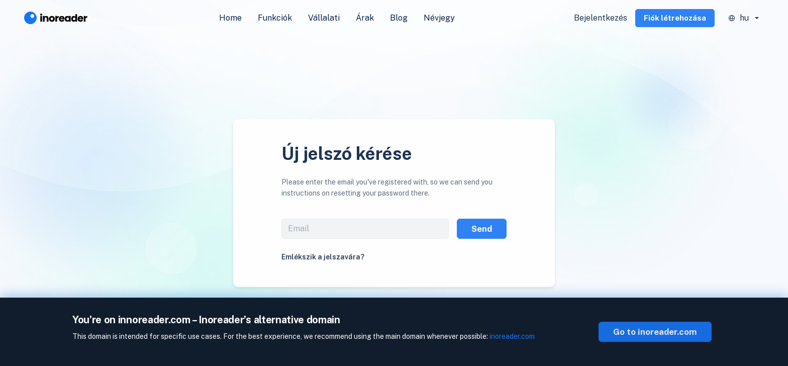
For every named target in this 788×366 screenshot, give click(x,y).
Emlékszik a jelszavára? (322, 257)
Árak (365, 18)
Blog (399, 18)
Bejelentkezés (600, 18)
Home (230, 18)
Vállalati (324, 18)
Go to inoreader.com (655, 332)
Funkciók (275, 18)
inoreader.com (512, 336)
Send (481, 229)
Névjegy (439, 18)
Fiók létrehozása (675, 18)
